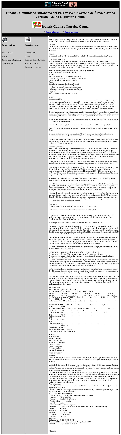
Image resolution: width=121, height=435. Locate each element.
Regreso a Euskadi (52, 32)
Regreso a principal (71, 32)
